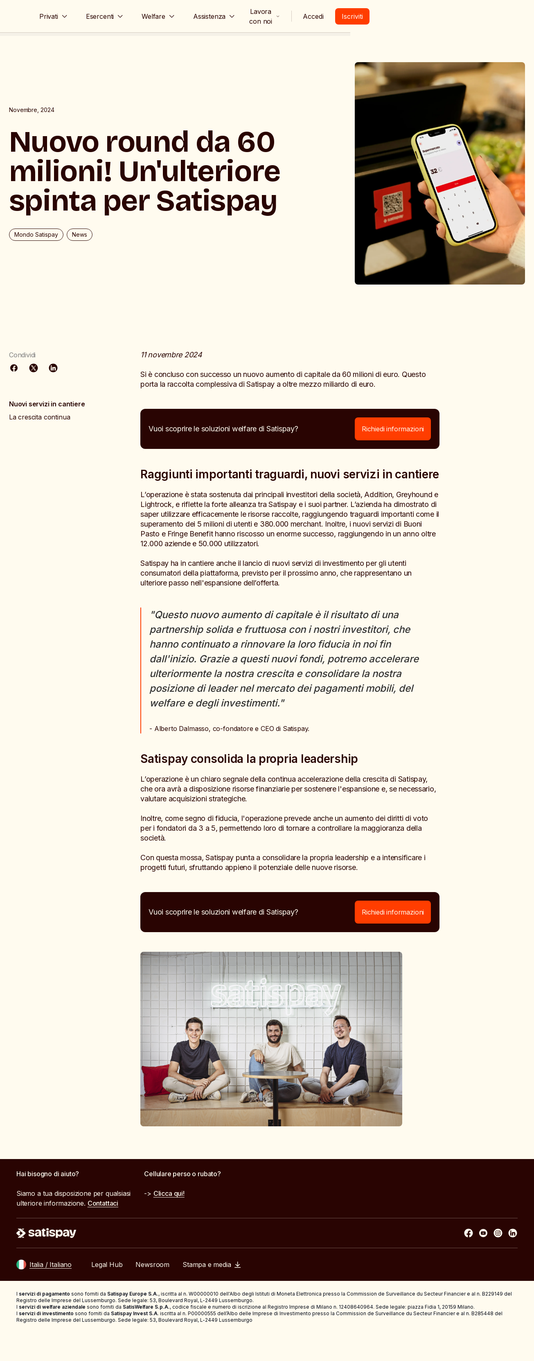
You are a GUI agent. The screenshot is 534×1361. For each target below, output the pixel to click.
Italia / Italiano (50, 1292)
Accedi (461, 16)
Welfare (224, 16)
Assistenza (280, 16)
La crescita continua (63, 423)
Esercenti (170, 16)
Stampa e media (212, 1292)
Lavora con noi (400, 16)
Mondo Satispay (60, 270)
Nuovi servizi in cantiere (71, 410)
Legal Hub (106, 1292)
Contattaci (103, 1231)
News (103, 270)
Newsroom (152, 1292)
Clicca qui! (169, 1221)
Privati (119, 16)
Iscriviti (500, 16)
